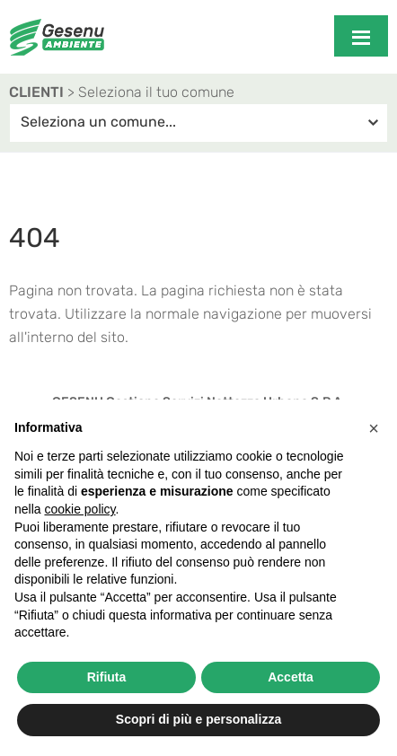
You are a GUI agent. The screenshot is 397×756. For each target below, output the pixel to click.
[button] (373, 428)
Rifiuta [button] (107, 677)
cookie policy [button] (79, 509)
